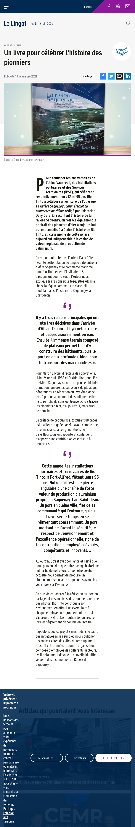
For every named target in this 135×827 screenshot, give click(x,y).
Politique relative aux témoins (9, 784)
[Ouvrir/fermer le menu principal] (8, 6)
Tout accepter (113, 727)
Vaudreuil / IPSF (12, 45)
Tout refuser (79, 727)
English (88, 6)
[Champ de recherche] (128, 23)
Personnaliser (47, 727)
